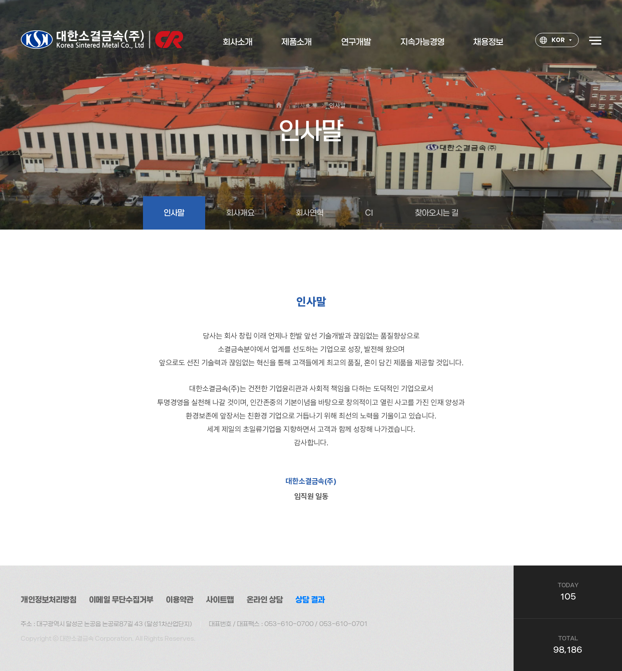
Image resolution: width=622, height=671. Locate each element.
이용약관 (180, 600)
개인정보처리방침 (48, 600)
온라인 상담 (265, 600)
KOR (552, 41)
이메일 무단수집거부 (121, 600)
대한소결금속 (102, 40)
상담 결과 (310, 600)
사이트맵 (220, 600)
